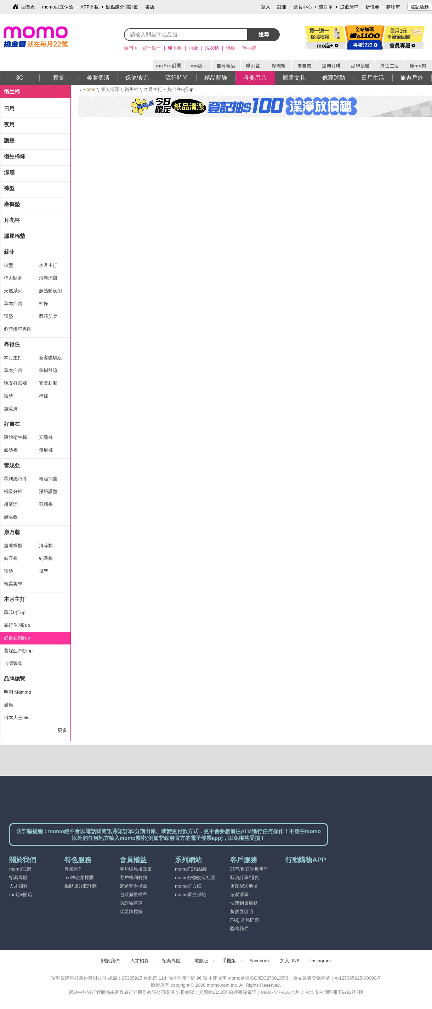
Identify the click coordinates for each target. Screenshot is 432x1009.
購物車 (393, 7)
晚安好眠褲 (15, 383)
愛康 (8, 704)
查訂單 (326, 7)
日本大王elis (16, 717)
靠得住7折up (17, 625)
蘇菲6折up (14, 612)
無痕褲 (46, 450)
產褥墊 (12, 204)
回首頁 (28, 7)
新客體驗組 (50, 357)
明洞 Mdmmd (17, 692)
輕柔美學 (13, 583)
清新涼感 (48, 278)
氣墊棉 (11, 450)
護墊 (9, 140)
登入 (265, 7)
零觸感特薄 (15, 478)
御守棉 (11, 558)
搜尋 (263, 34)
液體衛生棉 (15, 437)
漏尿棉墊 (14, 236)
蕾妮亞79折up (18, 650)
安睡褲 (46, 437)
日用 (9, 108)
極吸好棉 (13, 491)
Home (89, 89)
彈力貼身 (13, 278)
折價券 (372, 7)
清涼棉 (46, 545)
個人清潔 (110, 89)
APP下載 (89, 7)
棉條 (43, 303)
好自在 (12, 424)
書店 (149, 7)
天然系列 (13, 290)
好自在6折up (17, 638)
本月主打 (153, 89)
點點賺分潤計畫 (122, 7)
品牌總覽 (14, 679)
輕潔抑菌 (48, 478)
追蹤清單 (349, 7)
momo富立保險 (57, 7)
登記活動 (419, 7)
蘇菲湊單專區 (18, 329)
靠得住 (12, 344)
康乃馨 (12, 532)
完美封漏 (48, 383)
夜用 (9, 124)
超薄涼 (11, 504)
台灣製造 (13, 663)
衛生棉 (131, 89)
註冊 (281, 7)
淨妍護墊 (48, 491)
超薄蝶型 (13, 545)
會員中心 (303, 7)
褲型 (9, 188)
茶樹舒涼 (48, 370)
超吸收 (11, 517)
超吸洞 (11, 408)
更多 (62, 730)
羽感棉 (46, 504)
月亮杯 (12, 220)
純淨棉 (46, 558)
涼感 (9, 172)
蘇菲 (9, 252)
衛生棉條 (14, 156)
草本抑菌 (13, 303)
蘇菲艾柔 (48, 316)
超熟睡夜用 (50, 290)
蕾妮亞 (12, 465)
